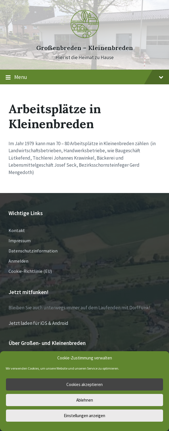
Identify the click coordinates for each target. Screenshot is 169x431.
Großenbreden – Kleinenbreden (84, 48)
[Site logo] (84, 38)
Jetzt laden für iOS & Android (38, 323)
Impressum (20, 240)
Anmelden (18, 261)
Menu (84, 77)
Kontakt (17, 230)
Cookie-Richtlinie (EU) (30, 271)
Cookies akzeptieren (84, 384)
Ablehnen (84, 400)
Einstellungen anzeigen (84, 415)
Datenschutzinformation (33, 251)
